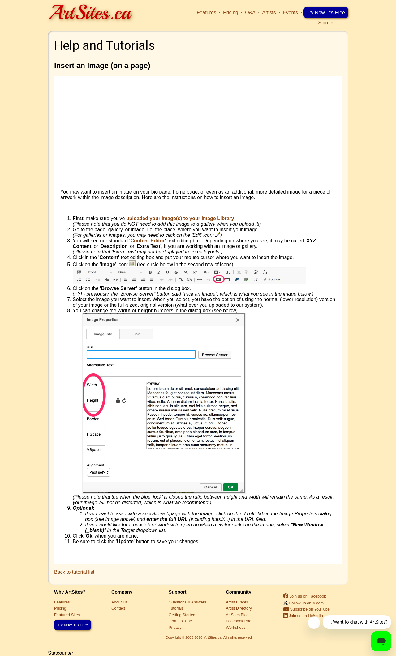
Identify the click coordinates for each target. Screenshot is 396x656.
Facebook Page (240, 621)
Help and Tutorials (104, 45)
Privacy (175, 627)
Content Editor (147, 240)
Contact (118, 608)
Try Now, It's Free (326, 12)
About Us (119, 602)
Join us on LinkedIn (303, 615)
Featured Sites (67, 614)
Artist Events (237, 602)
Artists (269, 12)
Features (206, 12)
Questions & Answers (187, 602)
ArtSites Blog (237, 614)
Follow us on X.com (303, 603)
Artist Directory (239, 608)
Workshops (236, 627)
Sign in (325, 22)
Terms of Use (180, 621)
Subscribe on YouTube (306, 609)
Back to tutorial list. (75, 572)
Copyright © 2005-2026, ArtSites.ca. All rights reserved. (209, 637)
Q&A (250, 12)
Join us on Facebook (304, 596)
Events (290, 12)
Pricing (230, 12)
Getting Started (182, 614)
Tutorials (176, 608)
